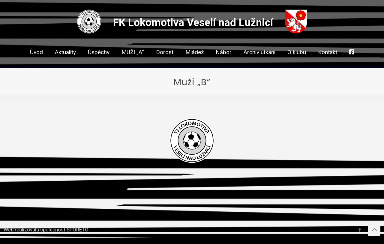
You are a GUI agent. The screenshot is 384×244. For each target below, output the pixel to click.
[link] (164, 63)
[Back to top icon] (374, 229)
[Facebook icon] (359, 230)
